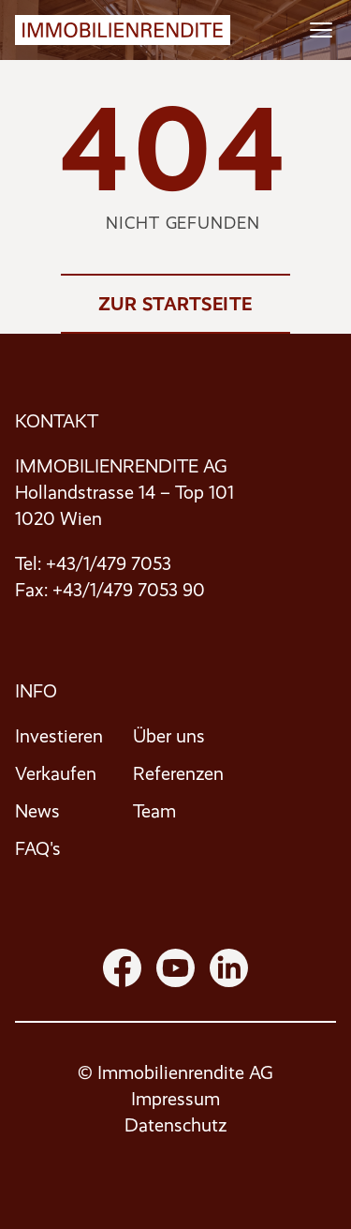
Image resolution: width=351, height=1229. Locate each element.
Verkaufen (55, 774)
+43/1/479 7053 (108, 564)
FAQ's (38, 849)
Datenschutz (175, 1125)
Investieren (59, 736)
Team (154, 811)
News (37, 811)
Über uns (169, 736)
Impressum (175, 1099)
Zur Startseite (175, 303)
